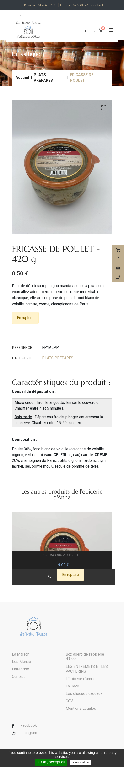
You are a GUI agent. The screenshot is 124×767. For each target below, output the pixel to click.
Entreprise (20, 669)
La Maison (20, 654)
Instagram (28, 733)
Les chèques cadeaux (84, 693)
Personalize (80, 762)
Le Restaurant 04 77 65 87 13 (37, 5)
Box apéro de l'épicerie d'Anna (85, 657)
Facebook (28, 725)
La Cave (72, 686)
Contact (98, 5)
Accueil (22, 77)
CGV (69, 701)
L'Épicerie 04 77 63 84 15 (75, 5)
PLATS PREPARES (43, 77)
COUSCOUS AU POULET (62, 555)
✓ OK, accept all (51, 762)
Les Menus (21, 662)
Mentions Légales (81, 708)
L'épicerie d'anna (80, 679)
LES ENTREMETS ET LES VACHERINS (87, 669)
